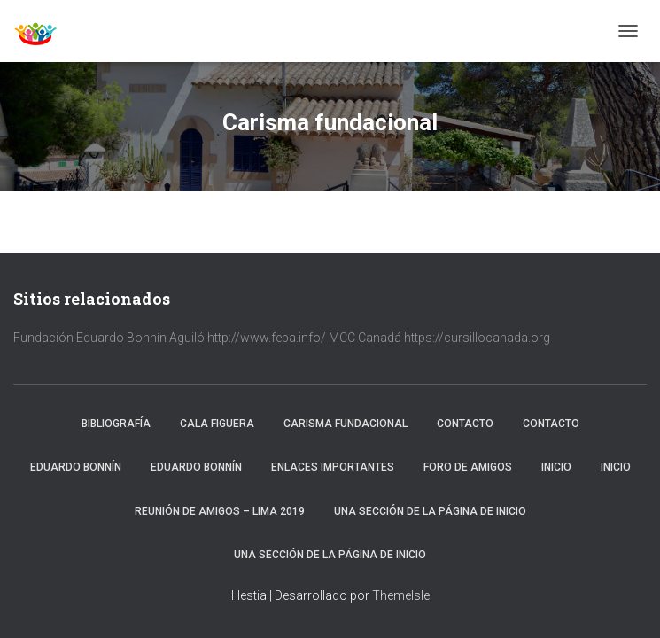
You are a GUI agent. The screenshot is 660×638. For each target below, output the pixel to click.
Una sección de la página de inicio (430, 511)
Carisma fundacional (345, 423)
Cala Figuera (217, 423)
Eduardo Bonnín (75, 467)
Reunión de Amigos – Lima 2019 (220, 511)
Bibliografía (116, 423)
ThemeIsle (401, 595)
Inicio (556, 467)
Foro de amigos (467, 467)
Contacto (465, 423)
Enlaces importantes (332, 467)
